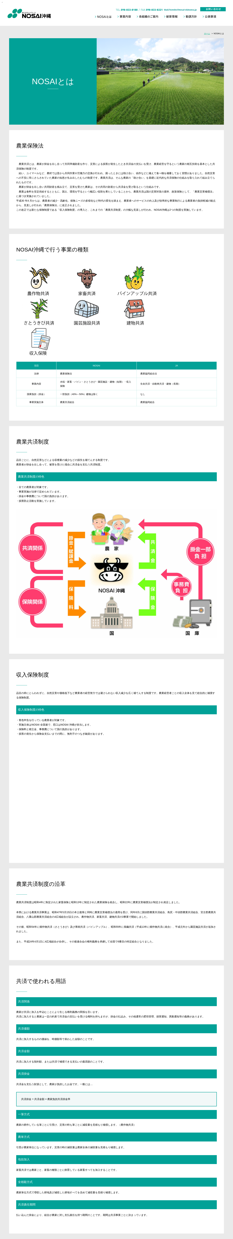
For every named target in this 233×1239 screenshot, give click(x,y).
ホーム (207, 33)
